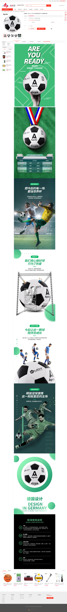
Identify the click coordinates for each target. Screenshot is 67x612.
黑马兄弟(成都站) (32, 20)
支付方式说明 (22, 598)
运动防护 (8, 44)
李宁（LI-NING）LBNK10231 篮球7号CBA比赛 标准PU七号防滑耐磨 (9, 56)
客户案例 (3, 599)
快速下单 (25, 9)
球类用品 (5, 11)
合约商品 (30, 9)
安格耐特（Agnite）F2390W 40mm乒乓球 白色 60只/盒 (9, 69)
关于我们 (41, 9)
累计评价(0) (32, 41)
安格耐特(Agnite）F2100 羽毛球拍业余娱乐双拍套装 (8, 60)
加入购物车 (41, 28)
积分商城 (36, 9)
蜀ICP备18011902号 (33, 608)
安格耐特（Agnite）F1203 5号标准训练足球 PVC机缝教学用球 (16, 11)
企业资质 (3, 598)
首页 (15, 9)
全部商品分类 (6, 9)
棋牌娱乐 (8, 43)
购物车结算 (62, 5)
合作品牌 (3, 600)
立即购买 (32, 29)
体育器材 (3, 44)
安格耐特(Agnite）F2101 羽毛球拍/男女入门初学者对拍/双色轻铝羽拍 (8, 51)
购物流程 (12, 599)
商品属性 (24, 41)
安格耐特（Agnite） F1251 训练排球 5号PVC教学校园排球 (9, 65)
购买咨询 (39, 41)
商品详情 (16, 41)
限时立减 (20, 9)
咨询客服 (50, 598)
